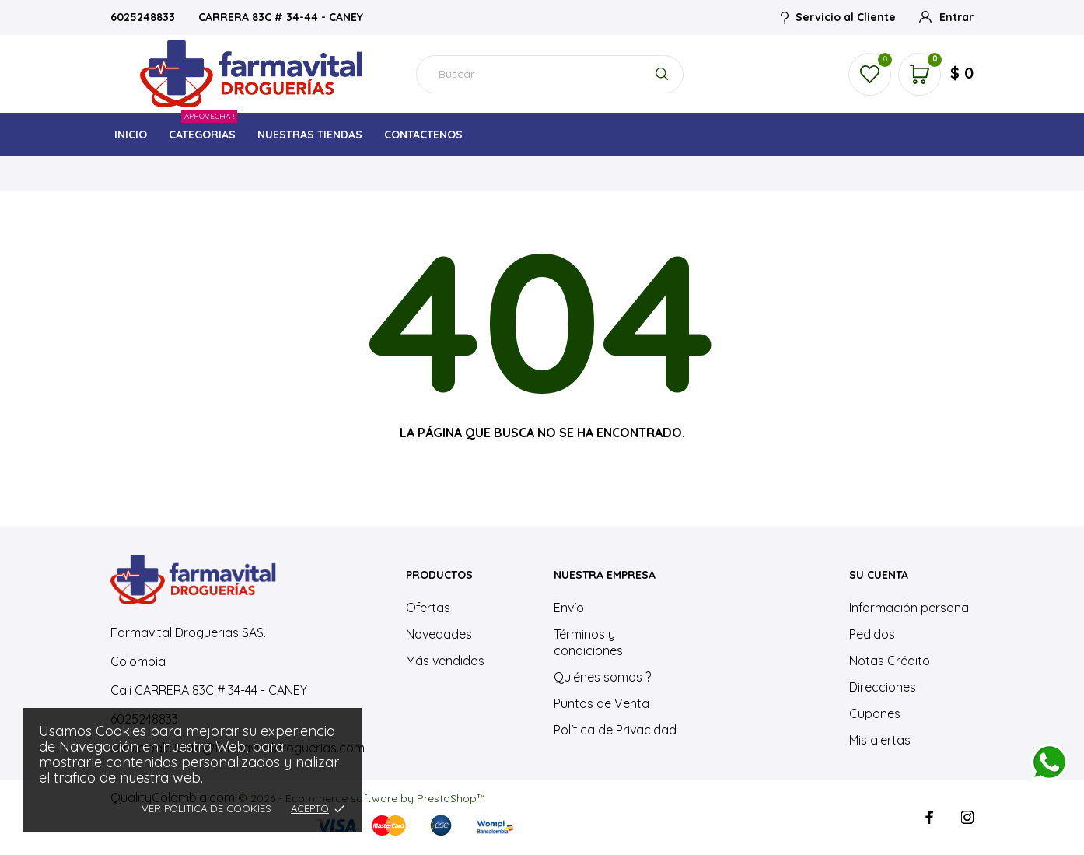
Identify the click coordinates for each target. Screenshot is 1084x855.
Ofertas (428, 607)
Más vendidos (445, 660)
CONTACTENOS (423, 135)
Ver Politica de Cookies (206, 808)
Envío (569, 607)
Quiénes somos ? (602, 677)
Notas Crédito (889, 660)
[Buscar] (550, 74)
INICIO (130, 135)
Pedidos (872, 634)
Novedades (439, 634)
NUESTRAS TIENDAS (309, 135)
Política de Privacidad (615, 730)
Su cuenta (878, 575)
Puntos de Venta (601, 703)
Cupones (874, 713)
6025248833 (144, 17)
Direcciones (882, 687)
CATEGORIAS (203, 130)
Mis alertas (880, 740)
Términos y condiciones (588, 642)
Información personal (910, 607)
